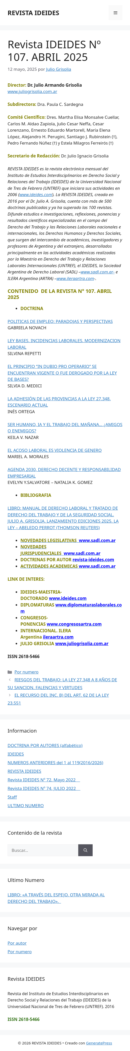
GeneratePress (99, 1042)
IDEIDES (16, 754)
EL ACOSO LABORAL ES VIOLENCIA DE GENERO (55, 450)
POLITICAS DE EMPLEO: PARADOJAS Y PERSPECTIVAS (60, 321)
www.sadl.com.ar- (97, 272)
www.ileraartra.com (75, 278)
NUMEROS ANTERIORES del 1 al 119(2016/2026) (55, 762)
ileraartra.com (58, 637)
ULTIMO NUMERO (26, 805)
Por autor (17, 943)
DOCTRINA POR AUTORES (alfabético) (45, 745)
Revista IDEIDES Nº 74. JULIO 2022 (44, 788)
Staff (12, 797)
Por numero (26, 672)
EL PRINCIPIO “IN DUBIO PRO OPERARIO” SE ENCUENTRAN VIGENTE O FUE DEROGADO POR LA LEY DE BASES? (62, 372)
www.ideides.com (35, 194)
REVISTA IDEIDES (33, 12)
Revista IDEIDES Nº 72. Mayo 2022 (44, 780)
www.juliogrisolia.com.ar (32, 91)
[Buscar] (85, 850)
